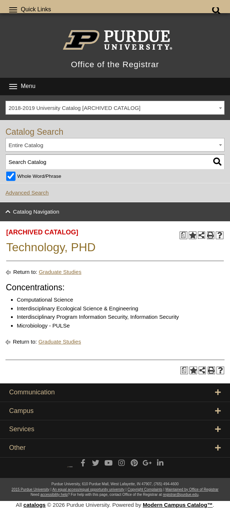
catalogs (34, 505)
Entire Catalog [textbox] (26, 145)
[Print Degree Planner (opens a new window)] (183, 235)
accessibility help (54, 495)
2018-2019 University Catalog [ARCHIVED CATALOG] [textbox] (75, 108)
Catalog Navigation (36, 211)
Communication (115, 392)
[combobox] (115, 108)
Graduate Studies (60, 272)
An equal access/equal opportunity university (88, 489)
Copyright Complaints (144, 489)
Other (115, 447)
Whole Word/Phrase (39, 176)
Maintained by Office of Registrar (191, 489)
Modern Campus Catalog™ (178, 505)
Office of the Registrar (115, 64)
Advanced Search (27, 193)
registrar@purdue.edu (180, 495)
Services (115, 429)
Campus (115, 410)
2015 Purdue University (31, 489)
